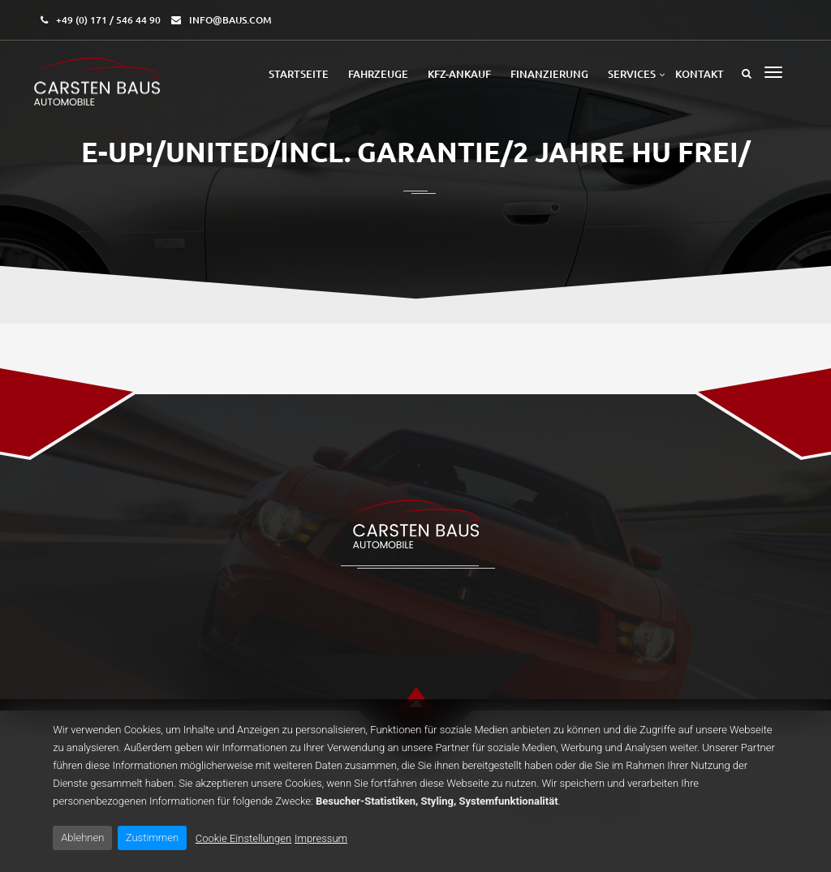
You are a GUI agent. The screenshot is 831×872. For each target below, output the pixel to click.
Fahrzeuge (378, 74)
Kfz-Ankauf (459, 74)
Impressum (321, 838)
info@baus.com (230, 20)
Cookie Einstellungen (243, 838)
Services (632, 74)
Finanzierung (549, 74)
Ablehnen (82, 837)
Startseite (299, 74)
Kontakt (699, 74)
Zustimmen (152, 837)
